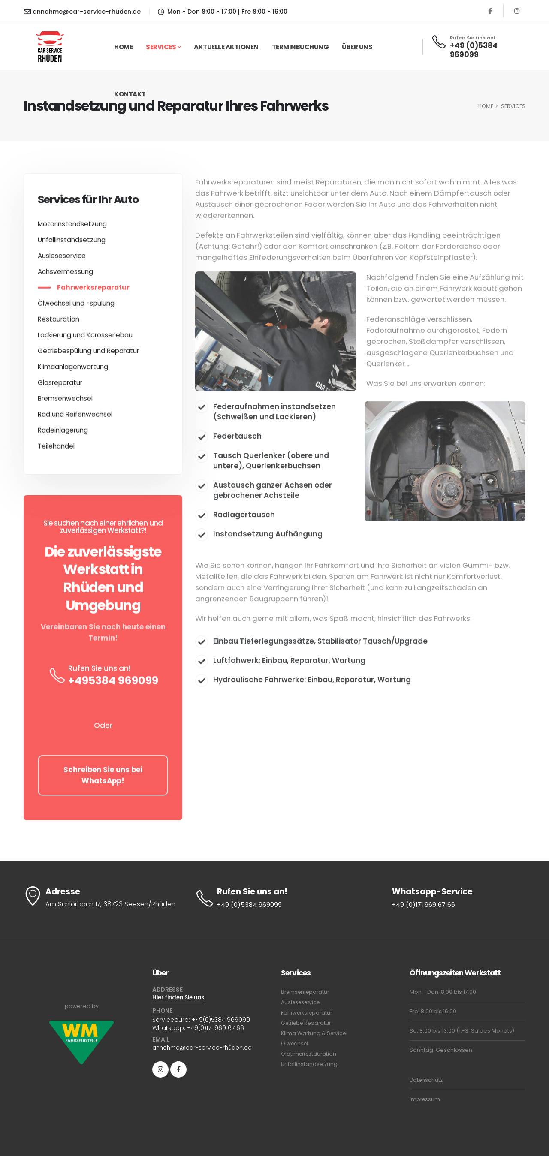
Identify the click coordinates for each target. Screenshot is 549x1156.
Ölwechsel (295, 1043)
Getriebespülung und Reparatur (88, 353)
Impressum (425, 1099)
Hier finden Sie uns (180, 998)
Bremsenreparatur (307, 992)
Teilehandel (56, 449)
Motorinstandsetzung (72, 227)
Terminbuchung (300, 46)
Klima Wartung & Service (315, 1033)
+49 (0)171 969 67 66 (424, 904)
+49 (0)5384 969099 (474, 50)
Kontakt (130, 94)
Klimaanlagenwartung (73, 369)
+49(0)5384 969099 (221, 1020)
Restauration (58, 322)
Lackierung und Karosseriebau (85, 338)
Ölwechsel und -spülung (76, 306)
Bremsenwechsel (65, 401)
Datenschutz (427, 1080)
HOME (485, 106)
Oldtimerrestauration (310, 1053)
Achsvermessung (65, 274)
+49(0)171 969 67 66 (216, 1028)
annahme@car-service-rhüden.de (82, 11)
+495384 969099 (113, 683)
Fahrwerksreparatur (93, 290)
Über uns (357, 46)
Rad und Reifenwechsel (75, 417)
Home (123, 46)
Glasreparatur (60, 385)
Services (161, 46)
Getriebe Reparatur (308, 1023)
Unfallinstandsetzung (72, 242)
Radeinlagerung (63, 433)
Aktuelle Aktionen (226, 46)
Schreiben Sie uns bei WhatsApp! (102, 778)
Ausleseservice (62, 258)
